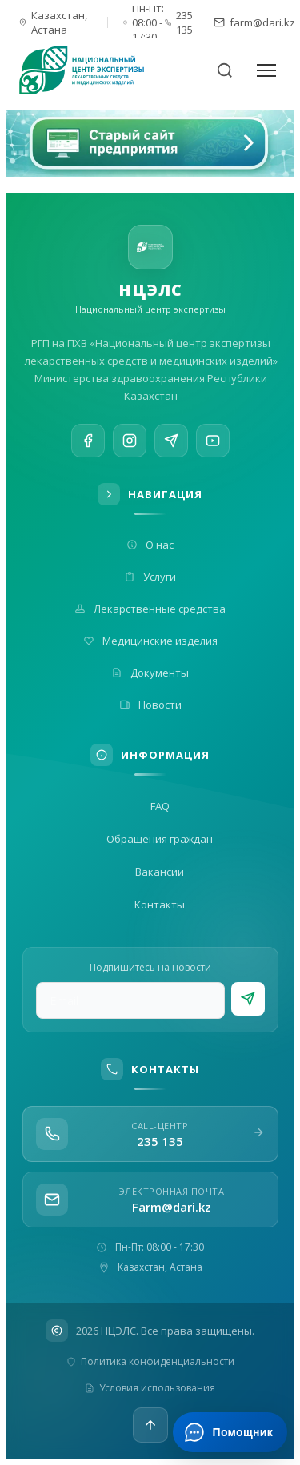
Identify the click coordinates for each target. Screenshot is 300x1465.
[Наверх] (150, 1425)
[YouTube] (213, 448)
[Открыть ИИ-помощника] (230, 1432)
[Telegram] (171, 444)
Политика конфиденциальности (150, 1361)
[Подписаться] (248, 999)
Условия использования (150, 1388)
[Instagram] (129, 442)
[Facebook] (88, 440)
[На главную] (91, 70)
